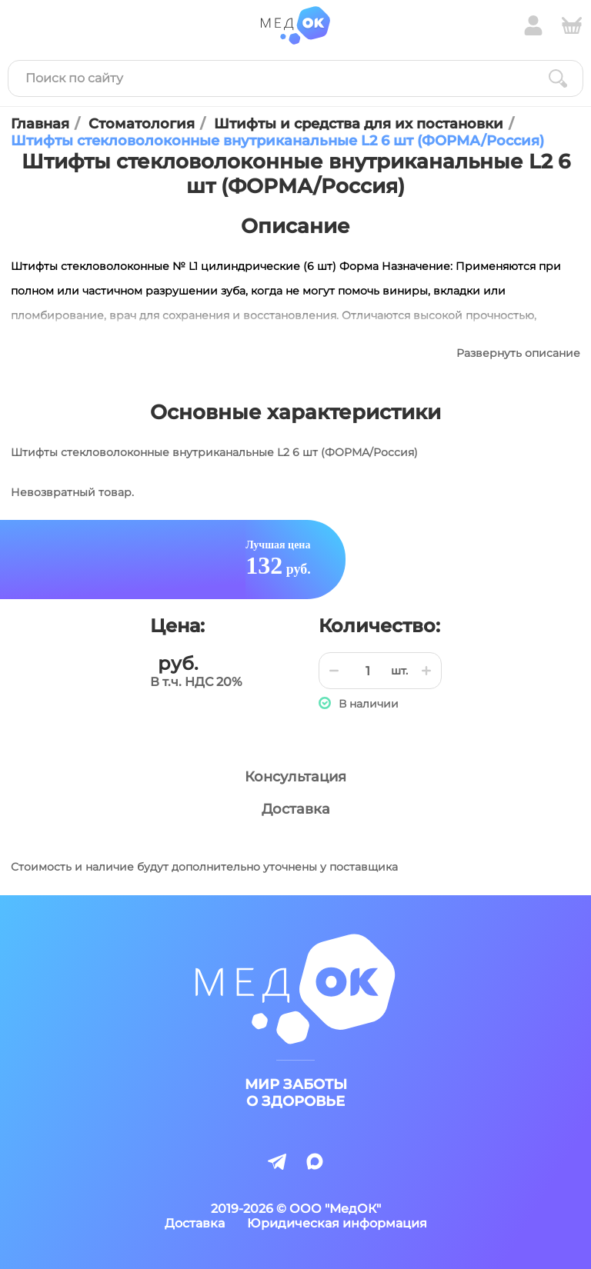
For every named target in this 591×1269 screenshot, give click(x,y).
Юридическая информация (337, 1223)
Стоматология (141, 123)
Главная (40, 123)
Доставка (296, 809)
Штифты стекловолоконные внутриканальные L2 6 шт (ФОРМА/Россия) (277, 140)
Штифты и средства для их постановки (358, 123)
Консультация (295, 776)
